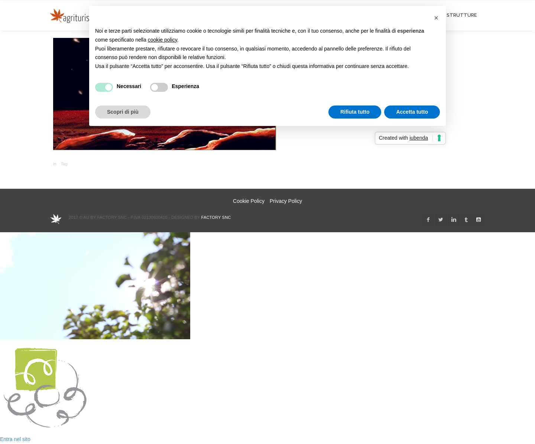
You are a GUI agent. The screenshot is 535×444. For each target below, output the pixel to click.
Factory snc (216, 217)
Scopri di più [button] (123, 112)
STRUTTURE (462, 15)
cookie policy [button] (162, 40)
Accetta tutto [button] (412, 112)
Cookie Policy (249, 201)
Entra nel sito (15, 439)
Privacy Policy (286, 201)
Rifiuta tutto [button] (355, 112)
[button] (436, 18)
